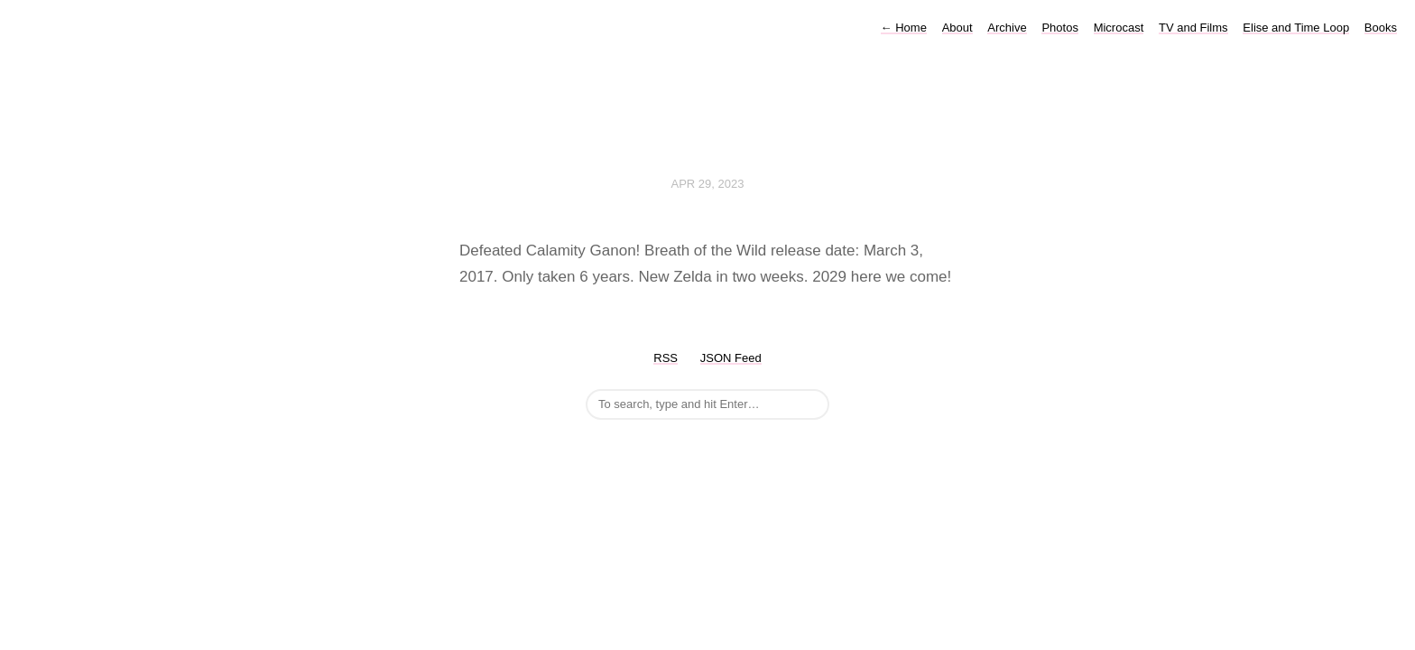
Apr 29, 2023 (707, 183)
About (957, 27)
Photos (1059, 27)
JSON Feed (731, 358)
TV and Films (1193, 27)
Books (1380, 27)
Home (904, 27)
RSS (665, 358)
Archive (1006, 27)
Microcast (1119, 27)
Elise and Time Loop (1296, 27)
